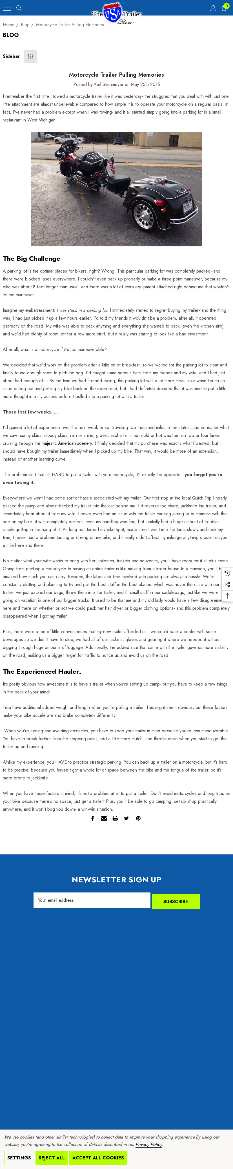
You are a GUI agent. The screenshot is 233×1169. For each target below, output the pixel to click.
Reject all (52, 1158)
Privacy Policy (148, 1144)
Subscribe (175, 900)
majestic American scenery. (67, 443)
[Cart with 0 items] (223, 8)
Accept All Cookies (98, 1158)
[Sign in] (213, 8)
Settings (19, 1158)
